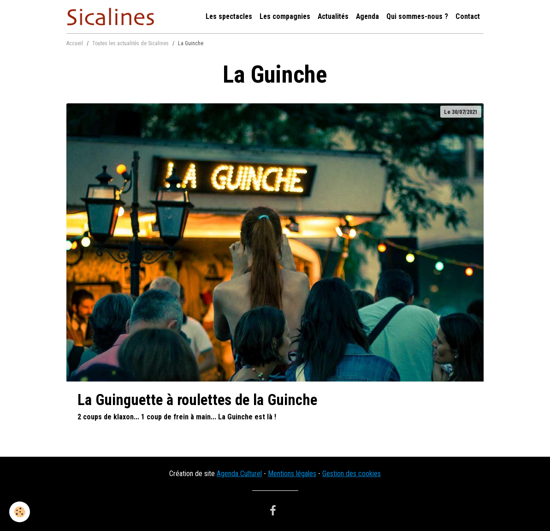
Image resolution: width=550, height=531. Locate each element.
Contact (467, 16)
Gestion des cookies (351, 473)
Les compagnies (285, 16)
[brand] (112, 16)
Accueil (74, 43)
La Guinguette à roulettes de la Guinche (197, 400)
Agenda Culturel (239, 473)
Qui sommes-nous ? (417, 16)
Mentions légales (292, 473)
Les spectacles (229, 16)
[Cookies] (19, 511)
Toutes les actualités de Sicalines (130, 43)
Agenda (367, 16)
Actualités (333, 16)
